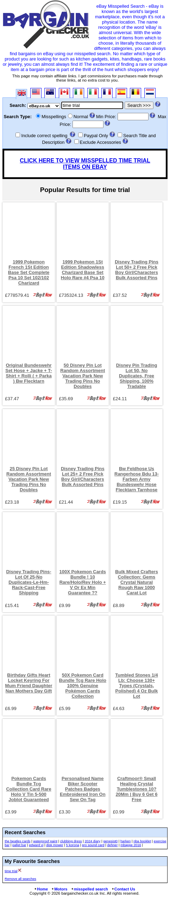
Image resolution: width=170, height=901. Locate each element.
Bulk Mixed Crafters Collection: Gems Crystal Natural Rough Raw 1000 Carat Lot (136, 582)
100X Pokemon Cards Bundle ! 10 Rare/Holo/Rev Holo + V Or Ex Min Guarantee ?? (82, 582)
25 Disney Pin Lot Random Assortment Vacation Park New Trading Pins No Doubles (28, 479)
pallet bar (19, 845)
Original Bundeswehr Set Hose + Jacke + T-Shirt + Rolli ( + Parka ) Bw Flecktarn (28, 373)
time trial (11, 871)
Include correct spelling (44, 135)
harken (125, 841)
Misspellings (54, 116)
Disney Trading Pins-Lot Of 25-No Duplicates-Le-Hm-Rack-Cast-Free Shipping (28, 582)
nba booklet (142, 841)
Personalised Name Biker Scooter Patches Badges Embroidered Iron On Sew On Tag (83, 789)
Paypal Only (96, 135)
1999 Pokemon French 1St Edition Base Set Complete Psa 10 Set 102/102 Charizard (28, 272)
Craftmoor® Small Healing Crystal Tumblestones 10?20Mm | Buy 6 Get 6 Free (137, 789)
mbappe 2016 (130, 845)
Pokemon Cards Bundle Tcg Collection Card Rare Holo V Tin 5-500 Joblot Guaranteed (28, 789)
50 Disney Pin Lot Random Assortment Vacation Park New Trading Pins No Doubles (82, 376)
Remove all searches (20, 879)
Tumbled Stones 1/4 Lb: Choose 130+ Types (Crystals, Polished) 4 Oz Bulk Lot (136, 685)
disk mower (54, 845)
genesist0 (110, 841)
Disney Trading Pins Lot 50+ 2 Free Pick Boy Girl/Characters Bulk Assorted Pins (136, 269)
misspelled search (89, 889)
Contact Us (123, 889)
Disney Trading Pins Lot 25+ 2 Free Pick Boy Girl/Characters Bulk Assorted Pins (83, 476)
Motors (59, 889)
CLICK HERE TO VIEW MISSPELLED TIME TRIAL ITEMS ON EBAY (85, 164)
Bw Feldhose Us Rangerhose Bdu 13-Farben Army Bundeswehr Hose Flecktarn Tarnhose (136, 479)
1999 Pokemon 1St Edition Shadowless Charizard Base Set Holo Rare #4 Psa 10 (83, 269)
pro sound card (93, 845)
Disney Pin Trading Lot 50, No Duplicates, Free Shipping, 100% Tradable (136, 376)
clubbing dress (71, 841)
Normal (81, 116)
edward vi (36, 845)
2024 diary (92, 841)
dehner (112, 845)
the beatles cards (17, 841)
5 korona (72, 845)
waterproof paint (45, 841)
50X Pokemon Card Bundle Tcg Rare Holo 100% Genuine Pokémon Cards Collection (82, 685)
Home (41, 889)
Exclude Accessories (100, 142)
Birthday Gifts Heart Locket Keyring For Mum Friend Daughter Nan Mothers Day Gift (28, 683)
